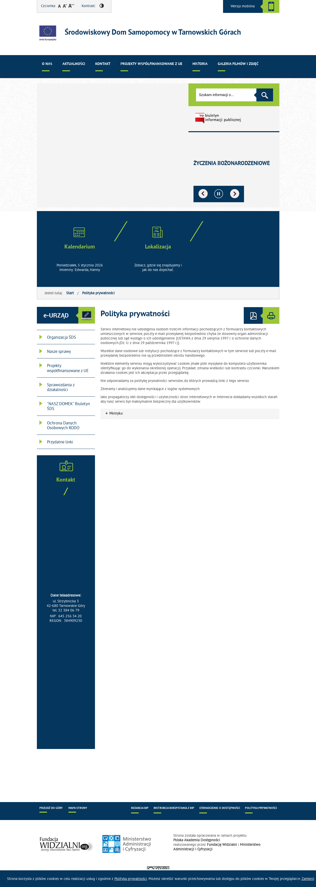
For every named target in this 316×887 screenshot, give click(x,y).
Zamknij (308, 878)
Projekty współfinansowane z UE (151, 64)
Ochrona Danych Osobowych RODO (63, 425)
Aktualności (73, 64)
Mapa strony (77, 808)
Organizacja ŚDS (61, 337)
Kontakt (102, 64)
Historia (200, 64)
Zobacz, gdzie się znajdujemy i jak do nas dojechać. (158, 267)
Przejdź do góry (51, 808)
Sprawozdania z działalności (61, 387)
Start (70, 293)
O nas (47, 64)
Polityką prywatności (130, 878)
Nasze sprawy (59, 351)
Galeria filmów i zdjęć (238, 64)
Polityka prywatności (98, 293)
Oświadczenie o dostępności (219, 808)
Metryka (114, 413)
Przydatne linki (60, 441)
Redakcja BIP (140, 808)
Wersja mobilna (243, 6)
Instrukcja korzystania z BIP (174, 808)
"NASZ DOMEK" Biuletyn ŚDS (68, 406)
